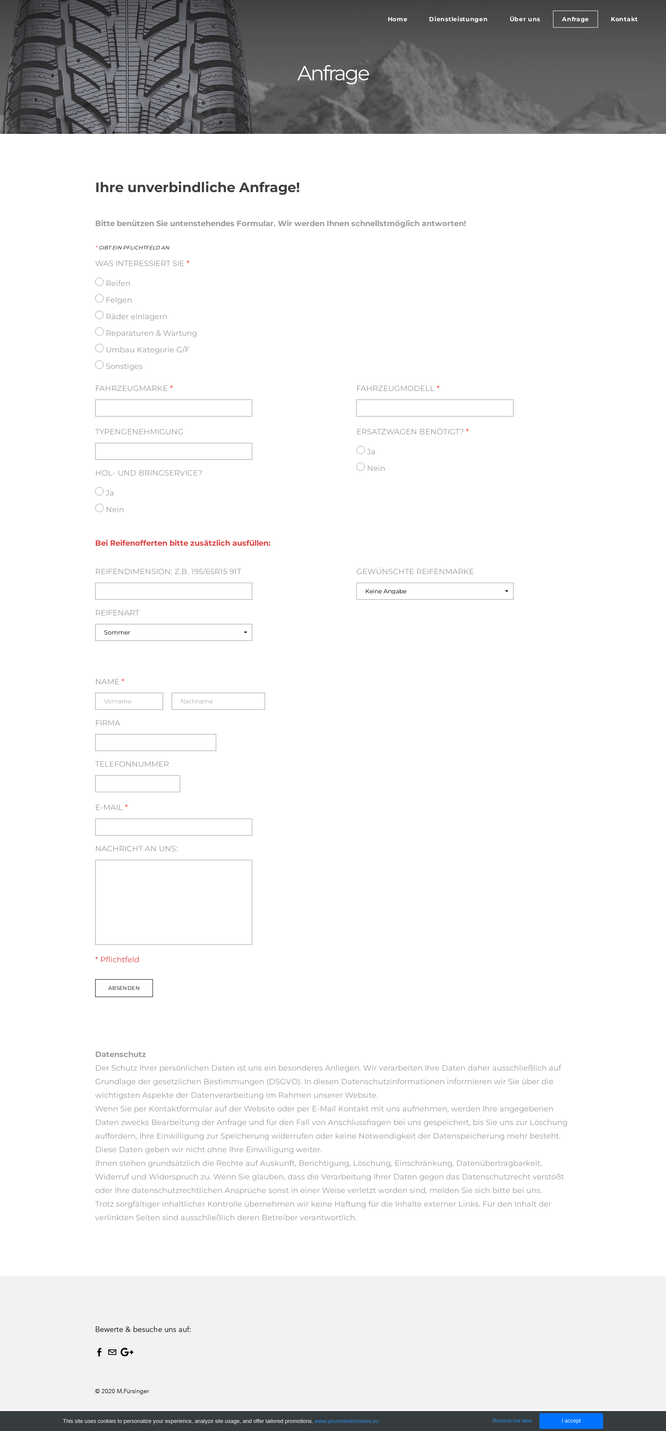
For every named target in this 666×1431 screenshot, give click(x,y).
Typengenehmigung (144, 431)
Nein (115, 509)
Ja (110, 493)
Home (398, 19)
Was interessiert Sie (142, 263)
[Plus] (127, 1352)
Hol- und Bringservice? (148, 473)
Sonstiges (124, 366)
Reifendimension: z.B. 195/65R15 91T (168, 571)
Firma (107, 723)
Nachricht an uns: (136, 848)
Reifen (118, 283)
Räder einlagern (136, 316)
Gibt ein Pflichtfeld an (132, 247)
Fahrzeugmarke (138, 388)
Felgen (119, 300)
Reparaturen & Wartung (151, 333)
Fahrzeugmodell (401, 388)
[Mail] (112, 1352)
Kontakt (624, 19)
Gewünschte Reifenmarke (415, 571)
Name (109, 681)
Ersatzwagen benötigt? (412, 431)
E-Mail (111, 807)
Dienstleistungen (458, 19)
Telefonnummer (132, 764)
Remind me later (513, 1420)
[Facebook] (99, 1352)
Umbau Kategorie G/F (147, 349)
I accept (571, 1420)
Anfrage (575, 19)
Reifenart (117, 613)
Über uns (525, 19)
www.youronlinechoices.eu (347, 1421)
